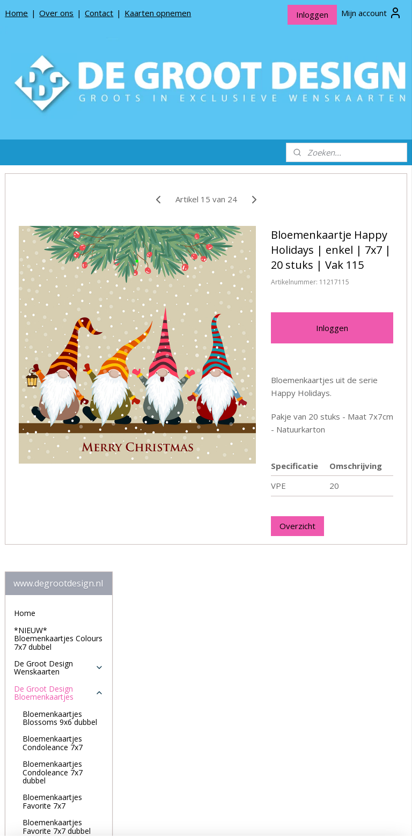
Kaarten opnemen (157, 13)
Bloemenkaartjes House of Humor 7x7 (59, 479)
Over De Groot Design (53, 702)
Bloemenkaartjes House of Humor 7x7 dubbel (59, 507)
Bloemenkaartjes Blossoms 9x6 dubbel (60, 319)
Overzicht (340, 581)
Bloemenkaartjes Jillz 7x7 (59, 537)
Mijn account (371, 12)
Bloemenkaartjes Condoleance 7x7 (53, 344)
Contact (99, 13)
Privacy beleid (37, 736)
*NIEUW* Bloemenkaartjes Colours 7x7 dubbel (58, 240)
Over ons (56, 13)
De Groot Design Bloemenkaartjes (59, 294)
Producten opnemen (49, 719)
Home (16, 13)
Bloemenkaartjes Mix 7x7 (60, 637)
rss (200, 816)
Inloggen (312, 14)
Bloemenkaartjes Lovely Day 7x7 (52, 587)
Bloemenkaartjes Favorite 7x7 (52, 403)
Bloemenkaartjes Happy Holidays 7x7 (57, 453)
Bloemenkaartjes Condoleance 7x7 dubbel (53, 374)
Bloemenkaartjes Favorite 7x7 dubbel (57, 428)
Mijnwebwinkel (335, 816)
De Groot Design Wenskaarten (59, 269)
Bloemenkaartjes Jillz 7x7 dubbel (59, 562)
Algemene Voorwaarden (56, 753)
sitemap (177, 816)
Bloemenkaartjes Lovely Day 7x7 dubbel (62, 612)
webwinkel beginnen (241, 816)
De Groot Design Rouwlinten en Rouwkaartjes (59, 666)
